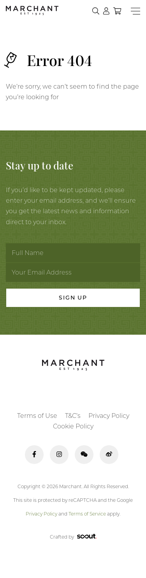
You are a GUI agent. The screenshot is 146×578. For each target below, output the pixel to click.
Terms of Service (87, 514)
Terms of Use (37, 415)
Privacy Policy (108, 415)
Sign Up (73, 297)
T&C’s (73, 415)
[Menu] (135, 11)
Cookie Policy (73, 426)
